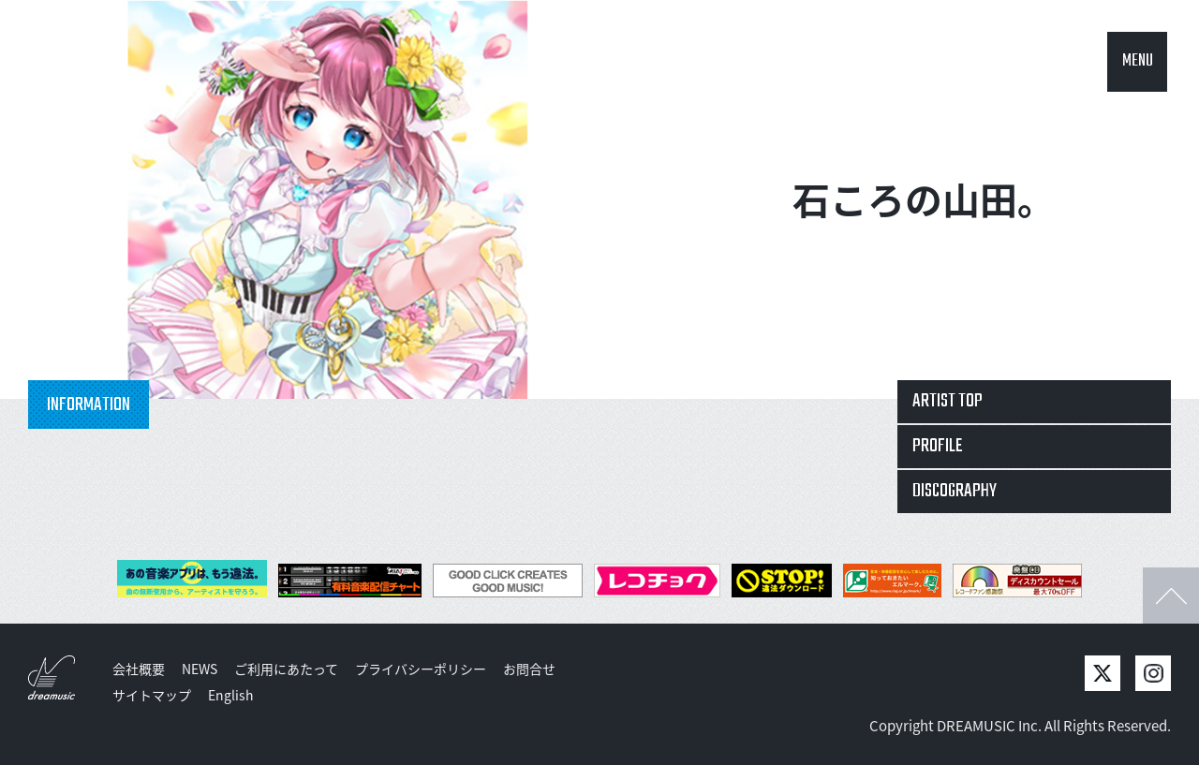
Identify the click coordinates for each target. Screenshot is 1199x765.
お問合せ (529, 668)
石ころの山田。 (923, 199)
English (231, 694)
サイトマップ (151, 694)
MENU (1137, 61)
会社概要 (138, 668)
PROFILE (937, 446)
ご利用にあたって (286, 668)
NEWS (199, 668)
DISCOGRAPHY (954, 491)
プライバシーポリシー (420, 668)
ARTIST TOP (947, 401)
